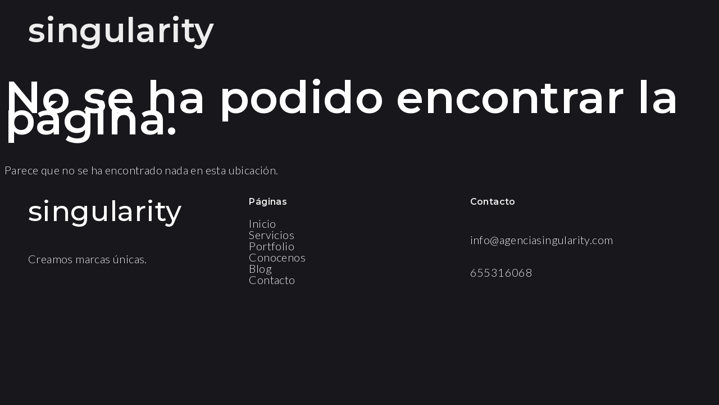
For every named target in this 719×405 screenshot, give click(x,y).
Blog (260, 268)
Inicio (262, 223)
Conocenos (277, 257)
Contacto (272, 279)
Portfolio (271, 245)
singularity (121, 30)
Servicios (271, 234)
